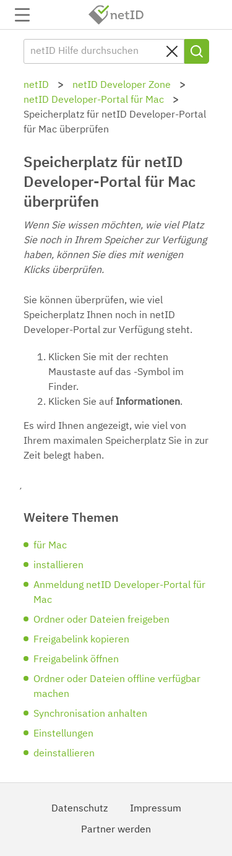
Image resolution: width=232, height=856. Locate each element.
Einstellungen (63, 734)
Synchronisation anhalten (90, 714)
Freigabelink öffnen (76, 660)
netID (116, 15)
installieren (58, 566)
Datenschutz (79, 809)
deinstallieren (64, 754)
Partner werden (116, 830)
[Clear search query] (172, 51)
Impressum (155, 809)
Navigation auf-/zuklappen (22, 15)
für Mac (50, 546)
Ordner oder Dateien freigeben (101, 620)
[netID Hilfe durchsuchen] (104, 51)
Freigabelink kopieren (81, 640)
